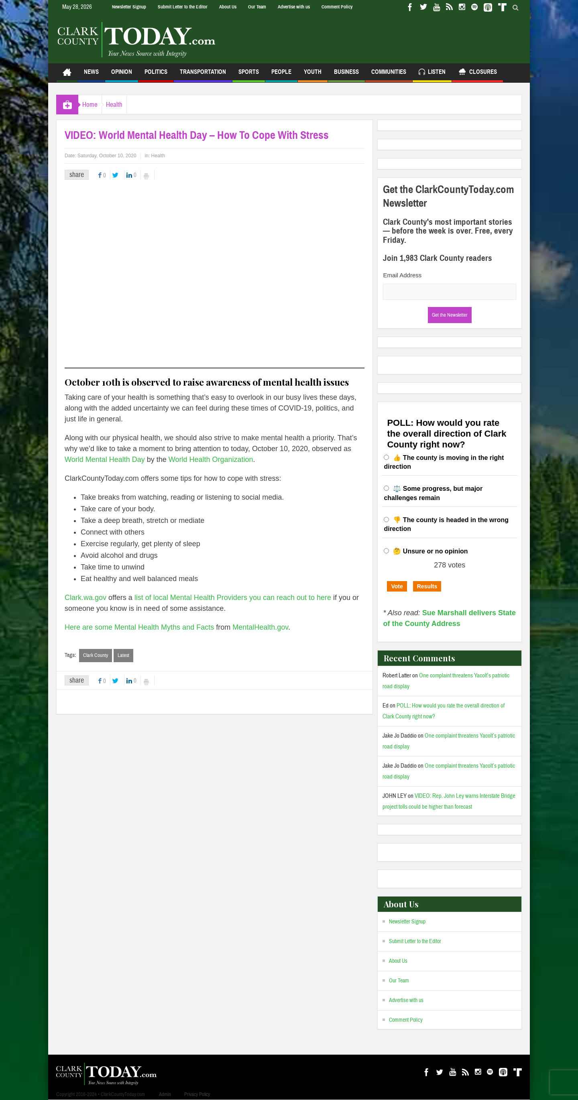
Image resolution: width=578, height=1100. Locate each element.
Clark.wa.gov (85, 598)
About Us (227, 7)
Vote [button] (397, 586)
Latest (123, 655)
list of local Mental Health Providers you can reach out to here (232, 598)
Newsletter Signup (129, 7)
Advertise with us (294, 7)
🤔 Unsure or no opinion (430, 551)
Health (126, 104)
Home (94, 104)
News (91, 75)
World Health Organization (211, 459)
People (281, 75)
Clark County (95, 655)
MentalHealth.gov (260, 627)
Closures (477, 72)
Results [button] (427, 586)
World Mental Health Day (105, 459)
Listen (432, 72)
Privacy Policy (197, 1094)
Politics (155, 75)
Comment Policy (337, 7)
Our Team (257, 7)
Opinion (121, 75)
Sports (248, 75)
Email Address (402, 275)
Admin (165, 1094)
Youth (313, 75)
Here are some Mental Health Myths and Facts (139, 627)
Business (346, 75)
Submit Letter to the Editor (183, 7)
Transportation (203, 75)
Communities (388, 75)
